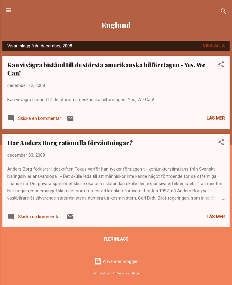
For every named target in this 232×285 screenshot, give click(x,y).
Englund (116, 25)
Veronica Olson (128, 273)
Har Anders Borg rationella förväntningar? (70, 143)
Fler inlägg (116, 239)
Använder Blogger (116, 261)
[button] (221, 65)
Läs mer (216, 118)
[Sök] (223, 12)
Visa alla (214, 46)
